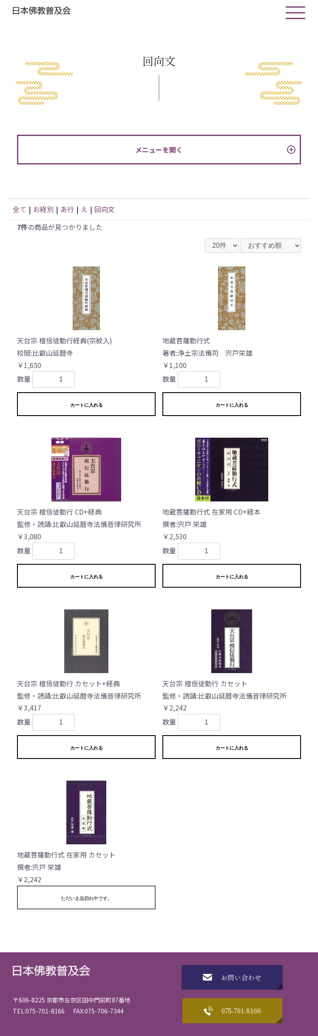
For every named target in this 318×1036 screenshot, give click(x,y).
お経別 (43, 209)
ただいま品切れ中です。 (86, 898)
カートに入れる (86, 405)
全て (19, 209)
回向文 (104, 209)
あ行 (67, 209)
